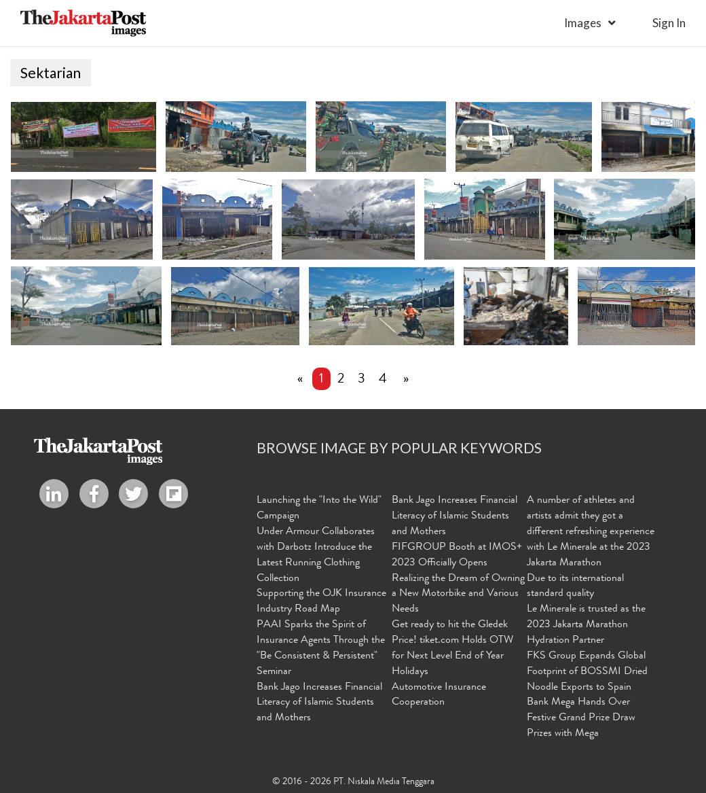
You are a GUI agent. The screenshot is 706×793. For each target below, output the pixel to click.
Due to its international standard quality (575, 586)
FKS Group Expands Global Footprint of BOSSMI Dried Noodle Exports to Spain (587, 672)
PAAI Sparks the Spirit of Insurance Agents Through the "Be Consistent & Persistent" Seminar (321, 648)
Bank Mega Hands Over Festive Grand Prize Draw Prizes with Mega (581, 718)
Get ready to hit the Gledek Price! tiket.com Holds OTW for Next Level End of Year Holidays (452, 648)
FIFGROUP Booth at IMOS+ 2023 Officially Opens (457, 555)
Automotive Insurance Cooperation (439, 695)
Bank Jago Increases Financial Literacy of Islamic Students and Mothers (319, 703)
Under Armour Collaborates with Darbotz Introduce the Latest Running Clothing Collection (316, 555)
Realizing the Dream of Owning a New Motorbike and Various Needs (458, 594)
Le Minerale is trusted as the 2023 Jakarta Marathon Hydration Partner (586, 625)
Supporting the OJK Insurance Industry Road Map (321, 601)
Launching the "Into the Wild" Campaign (319, 508)
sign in (669, 23)
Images (582, 23)
